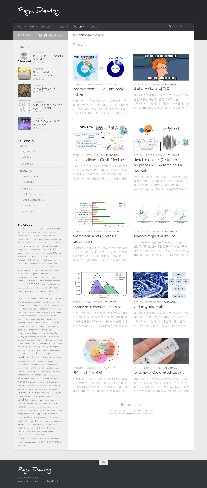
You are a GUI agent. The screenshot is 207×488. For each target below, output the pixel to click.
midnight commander (46, 361)
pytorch (34, 400)
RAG (29, 260)
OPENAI (33, 256)
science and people (36, 410)
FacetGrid (27, 246)
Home (22, 26)
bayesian (35, 273)
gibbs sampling (33, 326)
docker (59, 312)
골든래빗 (42, 442)
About (93, 26)
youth (20, 442)
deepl (20, 312)
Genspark (54, 246)
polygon (21, 389)
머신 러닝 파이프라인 (149, 307)
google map (23, 330)
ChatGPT (22, 236)
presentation (27, 392)
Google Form (35, 250)
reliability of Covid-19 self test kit (158, 372)
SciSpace (48, 260)
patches (40, 382)
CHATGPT (52, 232)
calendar (21, 281)
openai (45, 378)
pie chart (43, 386)
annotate (40, 267)
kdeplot (28, 343)
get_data (56, 322)
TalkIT (20, 263)
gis (42, 326)
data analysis (51, 298)
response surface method (37, 403)
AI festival (32, 232)
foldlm (49, 319)
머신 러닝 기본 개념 (87, 372)
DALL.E (37, 236)
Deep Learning (95, 155)
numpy (38, 375)
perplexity (49, 382)
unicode (21, 435)
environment (43, 316)
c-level (52, 277)
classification (28, 288)
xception (54, 439)
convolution (49, 295)
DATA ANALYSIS (49, 236)
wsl (39, 439)
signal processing (52, 421)
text (53, 428)
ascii (57, 267)
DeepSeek (49, 243)
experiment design (32, 319)
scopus (54, 414)
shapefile (29, 421)
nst (31, 375)
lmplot (46, 350)
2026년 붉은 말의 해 (44, 88)
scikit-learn (29, 413)
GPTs (34, 246)
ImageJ (61, 26)
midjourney (31, 361)
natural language (45, 368)
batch (51, 270)
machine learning (40, 353)
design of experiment (32, 312)
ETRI (20, 246)
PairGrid (53, 256)
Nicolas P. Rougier (54, 253)
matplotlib (26, 357)
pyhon (41, 396)
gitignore (55, 326)
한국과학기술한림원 (54, 442)
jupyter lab (57, 340)
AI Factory (56, 229)
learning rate (47, 347)
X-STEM (42, 263)
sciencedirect (51, 410)
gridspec (49, 330)
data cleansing (48, 302)
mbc (37, 358)
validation (30, 435)
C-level (44, 232)
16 (146, 410)
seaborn (29, 417)
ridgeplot (22, 407)
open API (34, 379)
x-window (46, 439)
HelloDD (45, 250)
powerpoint (53, 389)
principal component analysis (49, 393)
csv (28, 299)
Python (77, 26)
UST (25, 263)
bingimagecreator (28, 277)
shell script (38, 421)
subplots (21, 428)
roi (28, 407)
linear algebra (27, 350)
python (23, 399)
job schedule (30, 340)
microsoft (46, 357)
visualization (27, 438)
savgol (33, 407)
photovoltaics (33, 386)
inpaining (32, 337)
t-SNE (38, 428)
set (56, 418)
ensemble (32, 316)
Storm (56, 260)
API (39, 232)
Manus (20, 253)
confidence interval (25, 295)
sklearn (21, 424)
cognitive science (52, 288)
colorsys (50, 291)
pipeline (56, 385)
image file (53, 333)
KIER (53, 249)
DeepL (41, 243)
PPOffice (55, 481)
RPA (34, 260)
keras (35, 343)
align (33, 267)
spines (29, 424)
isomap (21, 340)
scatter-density (43, 407)
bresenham (43, 277)
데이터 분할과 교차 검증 (151, 89)
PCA (47, 256)
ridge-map (53, 403)
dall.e (33, 298)
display (45, 312)
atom (20, 270)
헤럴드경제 (22, 445)
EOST (57, 242)
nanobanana (30, 368)
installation (51, 337)
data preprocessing (36, 305)
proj (29, 396)
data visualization (30, 309)
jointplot (48, 340)
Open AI (41, 256)
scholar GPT (22, 410)
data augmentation (33, 302)
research (21, 403)
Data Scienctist (31, 243)
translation (31, 431)
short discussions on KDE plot (97, 307)
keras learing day (45, 343)
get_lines (21, 326)
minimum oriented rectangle (29, 364)
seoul (51, 417)
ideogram (36, 333)
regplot (54, 400)
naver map (40, 371)
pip (50, 386)
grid (43, 330)
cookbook (22, 299)
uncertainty (53, 431)
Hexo (35, 481)
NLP (43, 253)
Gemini (45, 246)
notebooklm (23, 375)
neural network (53, 371)
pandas (22, 381)
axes (36, 270)
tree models (42, 431)
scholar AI (54, 407)
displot (52, 312)
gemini (38, 322)
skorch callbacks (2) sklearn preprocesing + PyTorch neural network (158, 165)
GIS (32, 26)
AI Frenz (22, 232)
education (22, 315)
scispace (46, 413)
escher (20, 319)
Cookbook (29, 176)
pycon (35, 396)
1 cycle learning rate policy (28, 229)
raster (46, 400)
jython (21, 343)
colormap (40, 291)
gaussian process (26, 322)
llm (40, 350)
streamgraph (49, 424)
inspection (41, 337)
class (20, 288)
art (46, 267)
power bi (29, 389)
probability (22, 396)
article (51, 267)
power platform (41, 389)
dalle (41, 298)
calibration (31, 281)
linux (36, 350)
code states (39, 288)
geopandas (47, 322)
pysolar (49, 396)
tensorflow (46, 428)
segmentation (42, 418)
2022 (78, 44)
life (19, 350)
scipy (38, 413)
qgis (41, 400)
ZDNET (49, 263)
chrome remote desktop (50, 284)
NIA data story (34, 253)
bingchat (44, 273)
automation (28, 270)
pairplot (54, 379)
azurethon (43, 270)
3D (41, 229)
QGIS (26, 156)
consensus (39, 295)
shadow (21, 421)
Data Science (93, 84)
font (55, 319)
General (46, 26)
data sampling (51, 305)
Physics (27, 211)
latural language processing (29, 347)
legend (56, 347)
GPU (39, 246)
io (58, 337)
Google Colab (23, 250)
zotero (34, 442)
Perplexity (22, 260)
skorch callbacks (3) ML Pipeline (98, 160)
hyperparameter (24, 333)
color (21, 291)
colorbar (29, 291)
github (47, 326)
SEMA (39, 260)
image (45, 333)
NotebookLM (23, 256)
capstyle (48, 281)
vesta (43, 435)
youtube (27, 442)
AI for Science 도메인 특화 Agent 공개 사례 (48, 106)
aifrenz (27, 267)
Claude (30, 236)
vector (37, 435)
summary (30, 428)
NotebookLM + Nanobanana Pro (43, 74)
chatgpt (33, 284)
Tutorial (27, 181)
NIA (26, 253)
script (20, 418)
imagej (22, 336)
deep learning (55, 309)
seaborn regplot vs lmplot (154, 236)
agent (56, 263)
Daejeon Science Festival (47, 239)
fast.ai (43, 319)
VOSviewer (33, 263)
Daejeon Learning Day (27, 239)
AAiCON (47, 229)
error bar (52, 316)
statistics (38, 424)
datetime (44, 309)
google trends (34, 330)
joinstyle (40, 340)
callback (40, 280)
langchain (58, 343)
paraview (32, 382)
